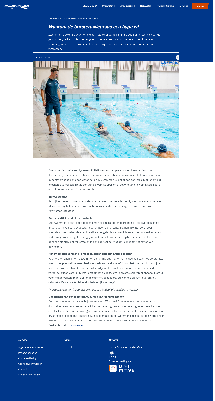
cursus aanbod (75, 325)
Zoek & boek (90, 6)
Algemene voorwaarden (31, 347)
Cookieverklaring (27, 358)
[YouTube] (74, 346)
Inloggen (200, 6)
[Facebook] (64, 346)
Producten (108, 6)
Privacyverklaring (27, 352)
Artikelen (52, 18)
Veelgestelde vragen (29, 374)
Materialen (145, 6)
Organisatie (127, 6)
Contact (22, 369)
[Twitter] (71, 346)
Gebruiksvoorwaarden (30, 363)
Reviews (183, 6)
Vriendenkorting (165, 6)
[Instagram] (67, 346)
